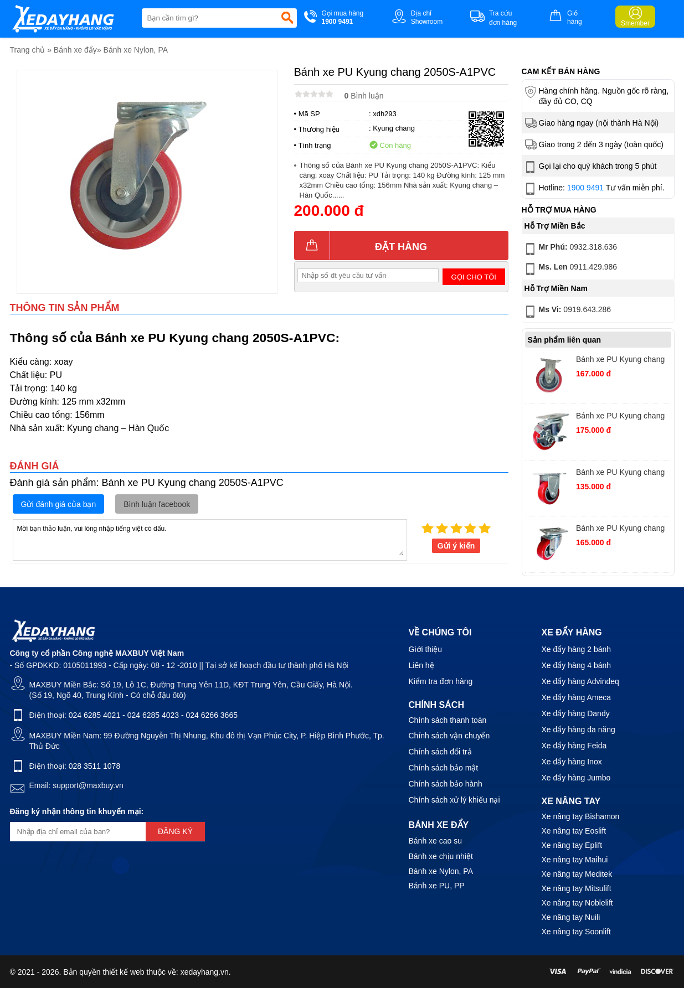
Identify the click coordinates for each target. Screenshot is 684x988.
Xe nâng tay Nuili (571, 917)
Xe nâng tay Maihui (575, 859)
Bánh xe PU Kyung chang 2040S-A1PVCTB (620, 417)
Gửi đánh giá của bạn (58, 504)
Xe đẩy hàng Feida (574, 745)
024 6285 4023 (153, 715)
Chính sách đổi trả (440, 751)
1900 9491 (585, 187)
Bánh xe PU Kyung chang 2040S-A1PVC (620, 529)
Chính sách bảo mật (444, 767)
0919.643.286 (567, 311)
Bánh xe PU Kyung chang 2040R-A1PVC (620, 473)
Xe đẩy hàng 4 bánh (576, 665)
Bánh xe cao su (435, 840)
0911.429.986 (570, 269)
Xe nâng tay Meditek (577, 874)
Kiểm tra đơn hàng (441, 681)
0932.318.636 (570, 249)
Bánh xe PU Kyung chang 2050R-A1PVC (620, 360)
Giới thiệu (426, 649)
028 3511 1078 (94, 766)
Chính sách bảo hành (445, 783)
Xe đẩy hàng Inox (572, 761)
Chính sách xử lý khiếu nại (454, 799)
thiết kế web (123, 972)
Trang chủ (27, 49)
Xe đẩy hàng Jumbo (576, 777)
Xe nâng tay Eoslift (574, 830)
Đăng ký (175, 831)
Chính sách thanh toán (448, 720)
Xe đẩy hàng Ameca (576, 697)
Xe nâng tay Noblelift (577, 902)
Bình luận (364, 95)
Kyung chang (394, 128)
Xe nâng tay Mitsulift (576, 888)
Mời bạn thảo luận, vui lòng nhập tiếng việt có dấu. (210, 539)
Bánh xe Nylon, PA (136, 49)
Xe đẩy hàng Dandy (576, 713)
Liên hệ (421, 665)
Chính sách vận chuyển (449, 735)
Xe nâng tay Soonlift (576, 931)
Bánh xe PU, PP (437, 885)
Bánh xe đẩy (75, 49)
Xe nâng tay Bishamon (581, 816)
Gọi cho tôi (473, 277)
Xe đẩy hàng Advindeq (580, 681)
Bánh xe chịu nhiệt (441, 856)
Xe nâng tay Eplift (572, 845)
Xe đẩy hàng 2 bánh (576, 649)
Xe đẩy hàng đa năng (578, 729)
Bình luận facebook (157, 504)
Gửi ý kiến (456, 545)
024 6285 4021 (94, 715)
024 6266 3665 (212, 715)
